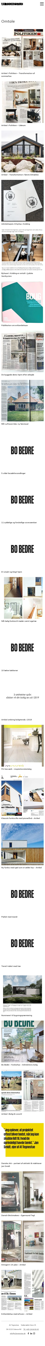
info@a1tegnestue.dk (17, 1333)
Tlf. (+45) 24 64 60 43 (31, 1329)
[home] (12, 3)
